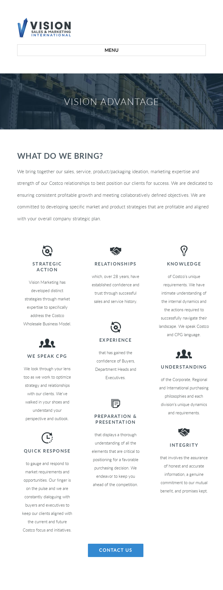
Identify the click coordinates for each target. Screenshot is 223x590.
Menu (112, 50)
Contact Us (115, 550)
